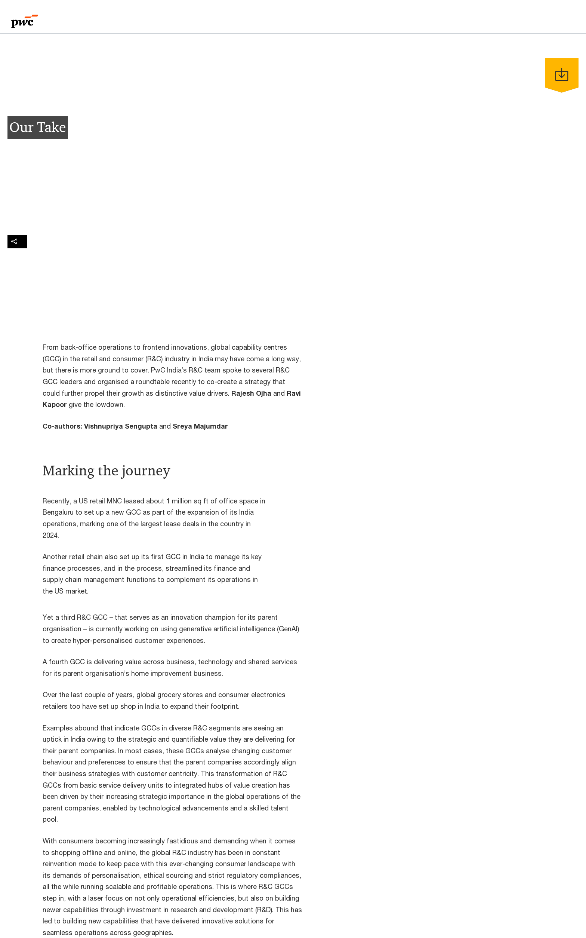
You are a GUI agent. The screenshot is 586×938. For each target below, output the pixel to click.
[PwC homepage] (24, 19)
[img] (17, 241)
